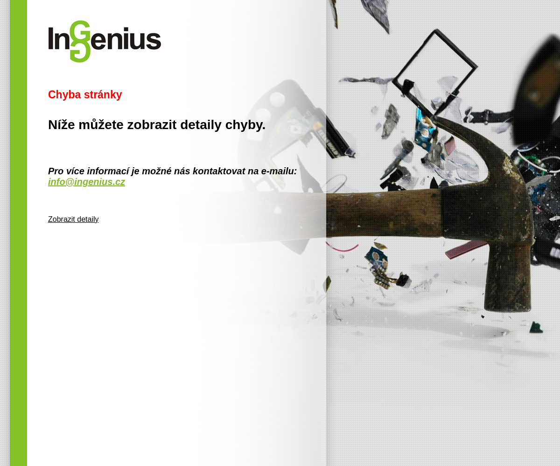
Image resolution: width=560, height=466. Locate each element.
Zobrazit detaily (73, 219)
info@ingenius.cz (86, 182)
